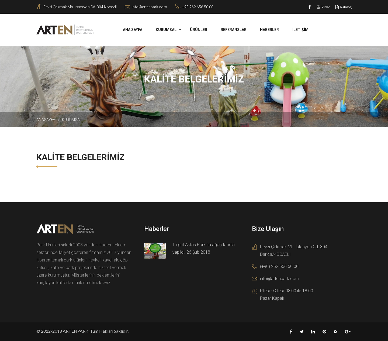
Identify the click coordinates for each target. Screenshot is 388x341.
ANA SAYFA (132, 29)
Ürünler (198, 29)
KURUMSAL (166, 29)
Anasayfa (45, 120)
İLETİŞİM (300, 29)
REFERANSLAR (234, 29)
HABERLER (269, 29)
